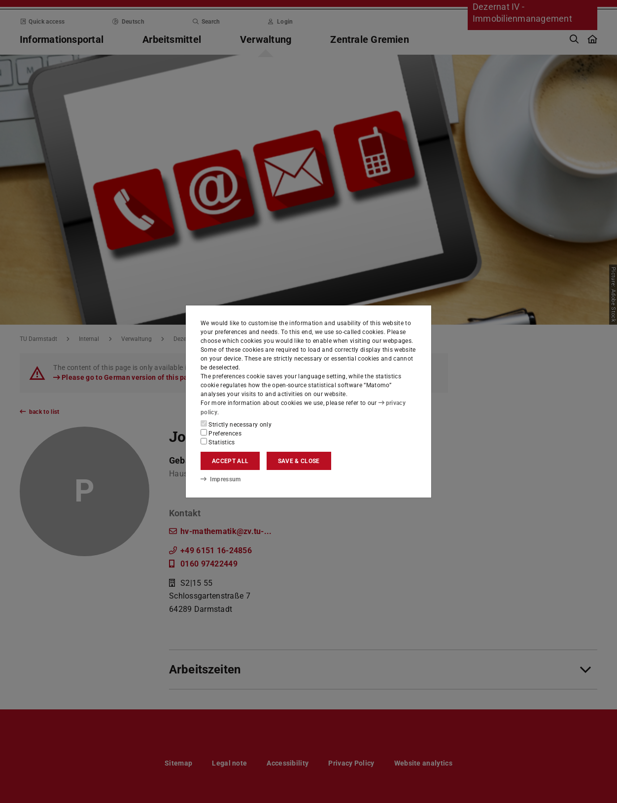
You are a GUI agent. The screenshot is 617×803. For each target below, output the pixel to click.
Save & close (299, 461)
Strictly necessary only (236, 424)
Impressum (220, 479)
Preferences (221, 433)
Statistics (218, 442)
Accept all (230, 461)
